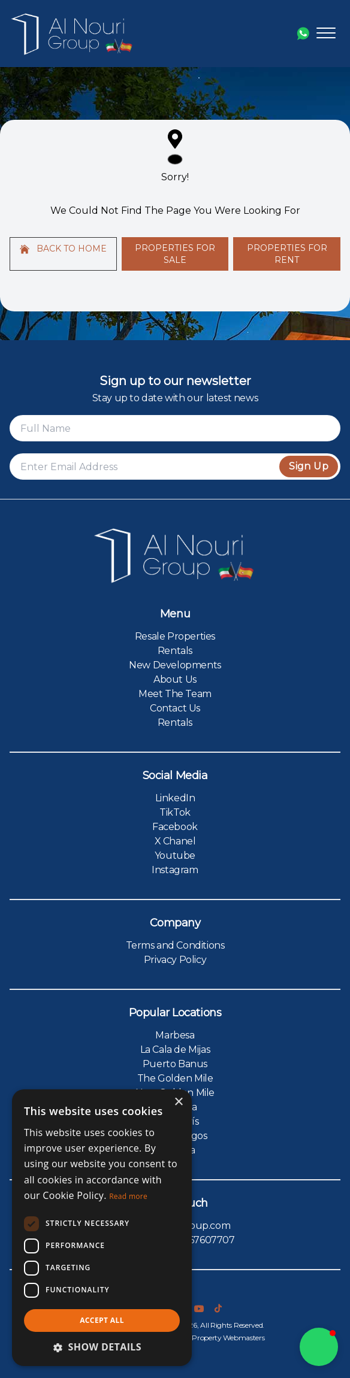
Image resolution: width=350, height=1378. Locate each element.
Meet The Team (175, 693)
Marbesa (174, 1035)
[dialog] (102, 1227)
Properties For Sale (175, 254)
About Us (175, 679)
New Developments (175, 665)
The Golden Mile (175, 1078)
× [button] (178, 1102)
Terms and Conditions (175, 945)
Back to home (63, 248)
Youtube (175, 855)
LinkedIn (175, 798)
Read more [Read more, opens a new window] (128, 1196)
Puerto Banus (175, 1064)
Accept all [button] (102, 1320)
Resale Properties (175, 636)
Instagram (175, 870)
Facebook (175, 826)
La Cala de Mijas (175, 1049)
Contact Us (175, 708)
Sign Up (308, 466)
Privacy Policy (175, 959)
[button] (102, 1347)
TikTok (175, 812)
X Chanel (175, 841)
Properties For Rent (287, 254)
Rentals (175, 650)
